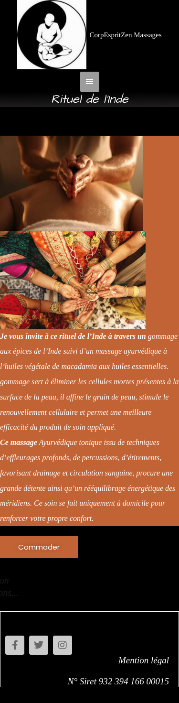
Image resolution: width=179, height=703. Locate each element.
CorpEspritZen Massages (125, 35)
